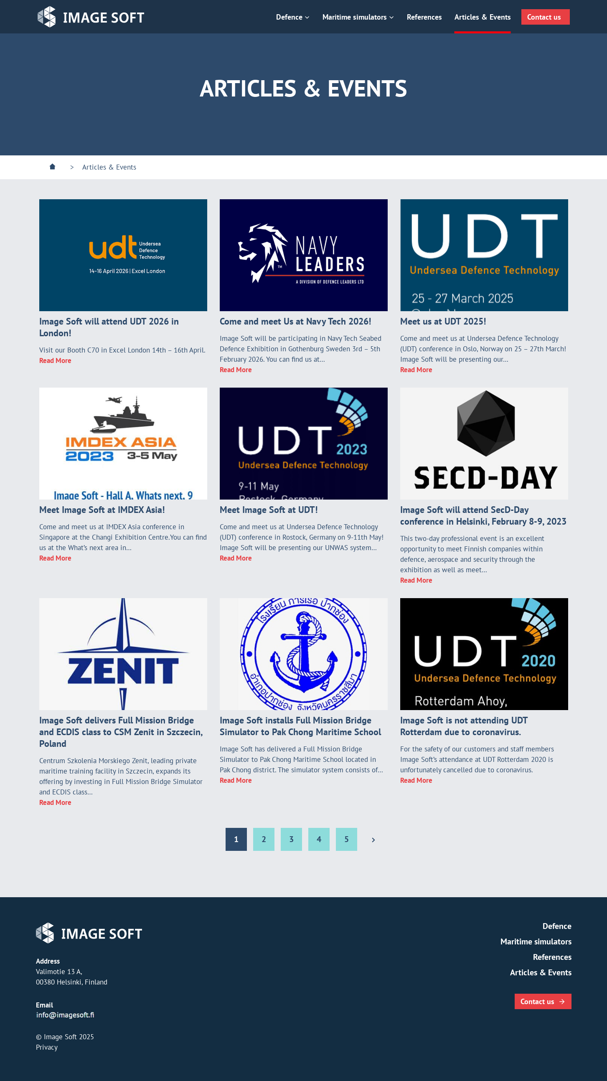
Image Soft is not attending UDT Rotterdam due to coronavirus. (464, 726)
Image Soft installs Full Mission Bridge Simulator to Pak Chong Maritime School (300, 726)
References (424, 17)
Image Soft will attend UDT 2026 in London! (109, 327)
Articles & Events (483, 17)
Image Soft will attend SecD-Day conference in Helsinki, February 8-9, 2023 (483, 515)
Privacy (47, 1047)
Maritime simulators (535, 941)
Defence (557, 926)
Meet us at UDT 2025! (443, 321)
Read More (55, 360)
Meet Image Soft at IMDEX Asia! (102, 509)
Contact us (544, 17)
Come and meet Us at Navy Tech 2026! (295, 321)
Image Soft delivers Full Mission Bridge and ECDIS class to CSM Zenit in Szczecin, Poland (120, 731)
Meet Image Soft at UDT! (268, 509)
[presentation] (123, 255)
